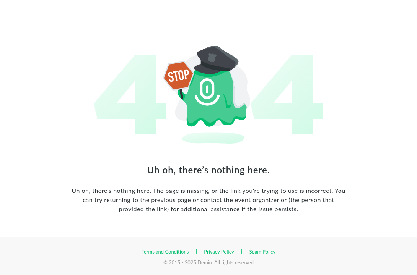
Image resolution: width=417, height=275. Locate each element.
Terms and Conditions (165, 252)
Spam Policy (262, 252)
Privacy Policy (219, 252)
